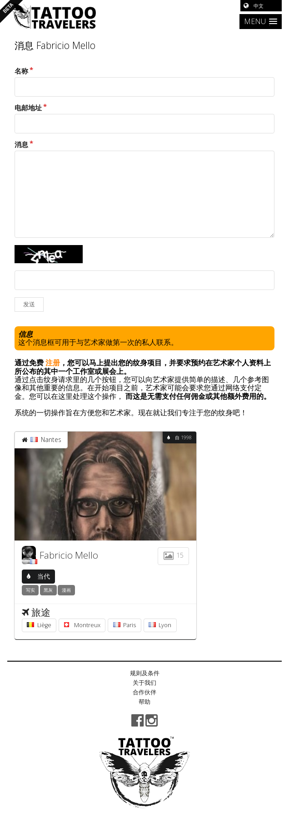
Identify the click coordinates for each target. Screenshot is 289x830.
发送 (29, 304)
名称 (21, 71)
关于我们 (144, 682)
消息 (21, 144)
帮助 (144, 701)
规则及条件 (144, 673)
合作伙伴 (144, 692)
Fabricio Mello (69, 555)
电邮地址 (28, 108)
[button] (260, 21)
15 (173, 555)
